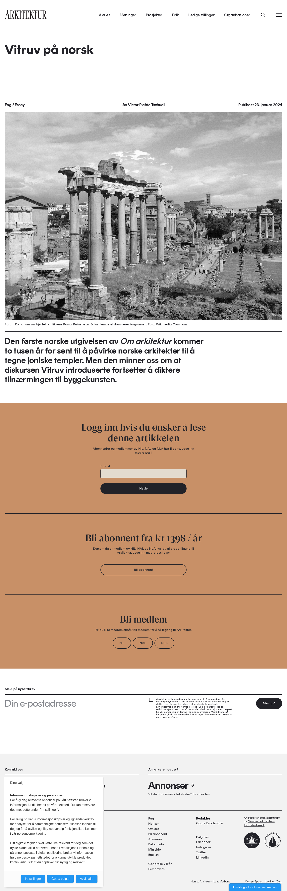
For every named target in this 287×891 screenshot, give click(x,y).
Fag (8, 106)
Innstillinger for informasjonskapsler (255, 887)
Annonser (171, 785)
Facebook (203, 842)
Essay (20, 106)
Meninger (128, 15)
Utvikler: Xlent (273, 881)
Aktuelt (104, 15)
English (153, 855)
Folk (175, 15)
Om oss (153, 829)
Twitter (201, 852)
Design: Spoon (253, 881)
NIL (121, 644)
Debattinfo (156, 844)
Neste (143, 490)
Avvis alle (86, 878)
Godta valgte (60, 878)
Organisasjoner (237, 15)
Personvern (156, 869)
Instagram (203, 847)
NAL (143, 644)
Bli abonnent (143, 571)
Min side (154, 849)
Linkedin (202, 857)
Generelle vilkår (160, 864)
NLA (164, 644)
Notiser (153, 823)
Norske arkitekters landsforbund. (259, 823)
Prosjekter (154, 15)
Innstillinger (33, 878)
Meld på (269, 703)
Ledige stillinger (201, 15)
